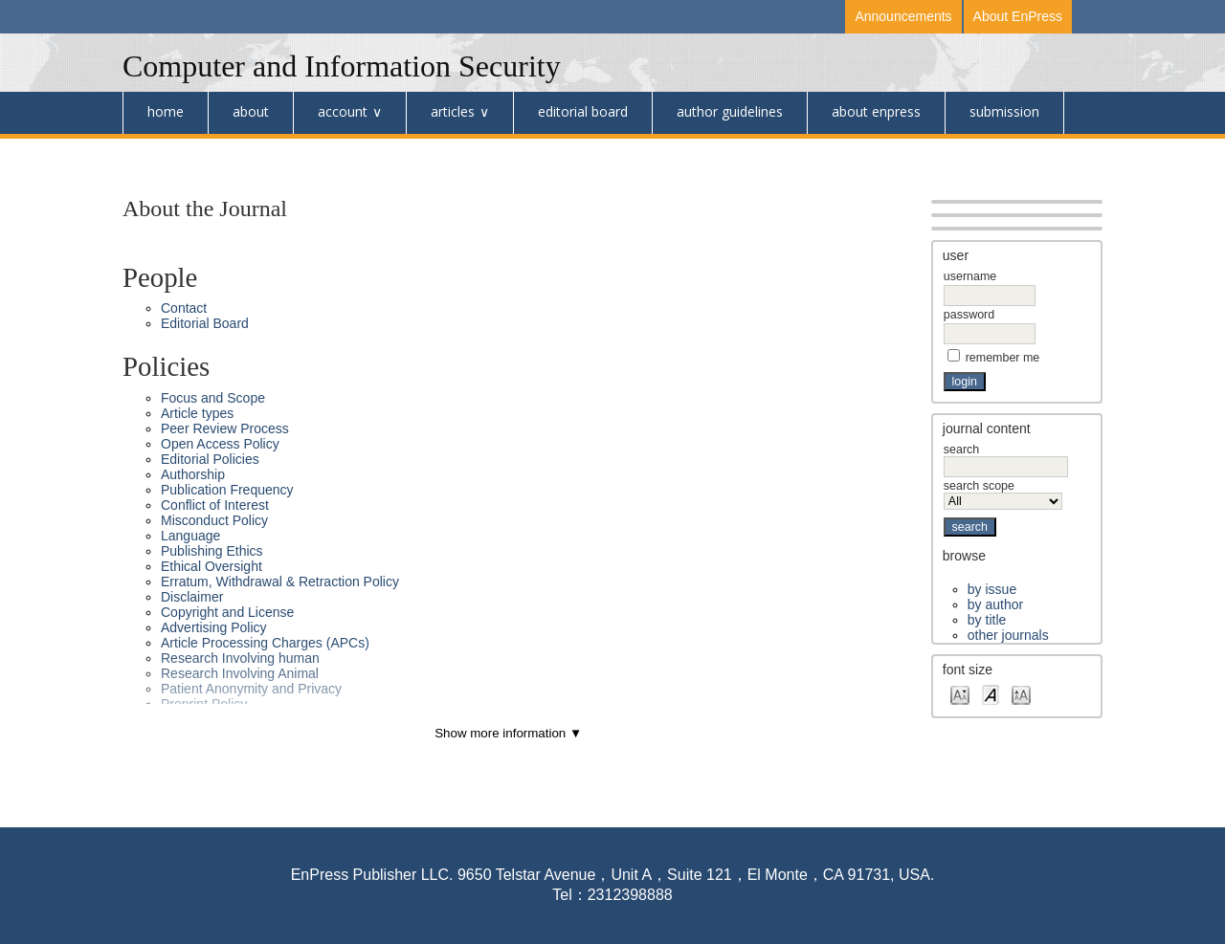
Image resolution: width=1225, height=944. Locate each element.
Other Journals (1008, 635)
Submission (1004, 111)
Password (969, 314)
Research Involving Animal (240, 673)
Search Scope (1003, 493)
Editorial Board (583, 111)
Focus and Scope (213, 398)
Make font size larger (1021, 694)
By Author (995, 604)
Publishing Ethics (212, 551)
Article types (197, 413)
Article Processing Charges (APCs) (265, 642)
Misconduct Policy (214, 520)
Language (190, 535)
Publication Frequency (227, 489)
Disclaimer (192, 596)
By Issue (992, 589)
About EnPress (1017, 16)
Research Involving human (240, 658)
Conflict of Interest (215, 505)
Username (970, 276)
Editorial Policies (210, 459)
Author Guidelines (730, 111)
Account (343, 111)
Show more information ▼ (508, 733)
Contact (184, 308)
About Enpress (876, 111)
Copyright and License (227, 612)
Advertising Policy (214, 627)
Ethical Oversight (211, 566)
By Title (987, 619)
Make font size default (990, 694)
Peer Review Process (225, 428)
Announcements (903, 16)
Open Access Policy (220, 443)
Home (165, 111)
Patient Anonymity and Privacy (251, 688)
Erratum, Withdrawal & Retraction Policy (280, 581)
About (251, 111)
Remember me (1003, 357)
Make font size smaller (959, 694)
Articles (453, 111)
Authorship (193, 474)
